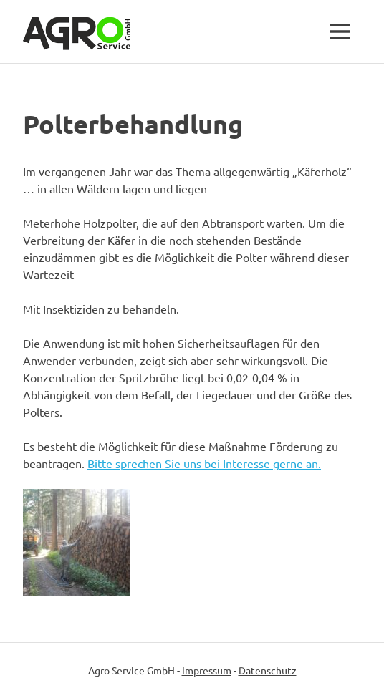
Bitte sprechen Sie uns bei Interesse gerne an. (204, 463)
